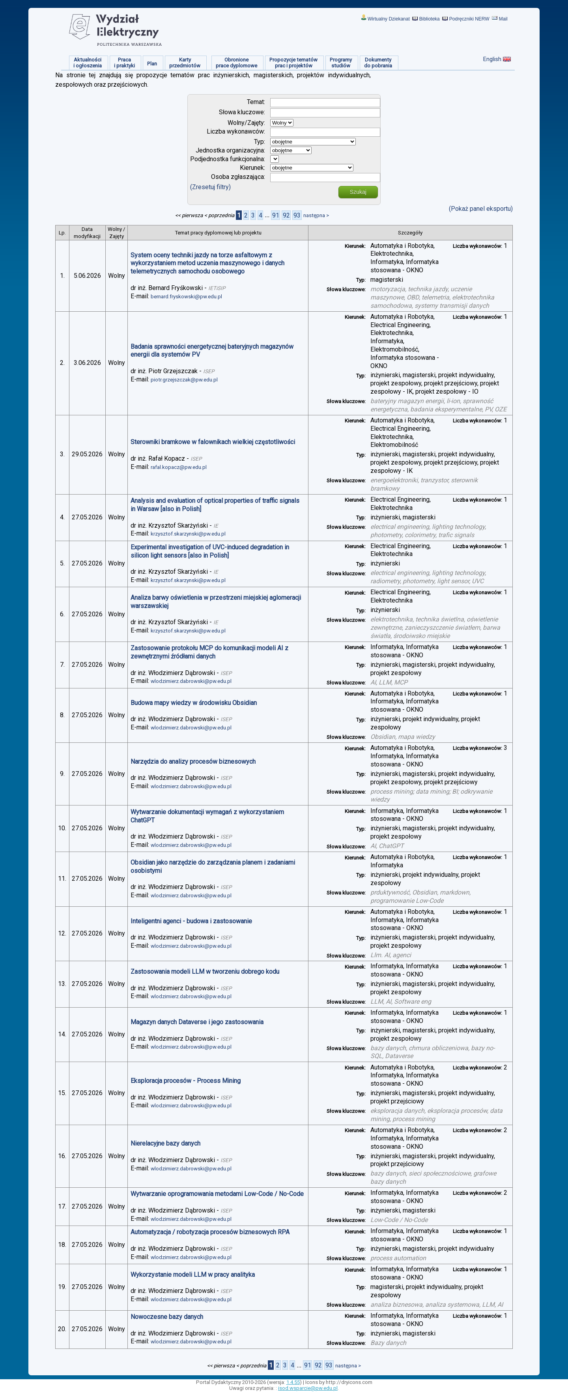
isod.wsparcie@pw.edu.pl (308, 1388)
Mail (503, 19)
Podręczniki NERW (469, 19)
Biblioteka (429, 19)
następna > (316, 215)
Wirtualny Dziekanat (389, 19)
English (492, 59)
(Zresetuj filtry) (210, 187)
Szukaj (358, 192)
